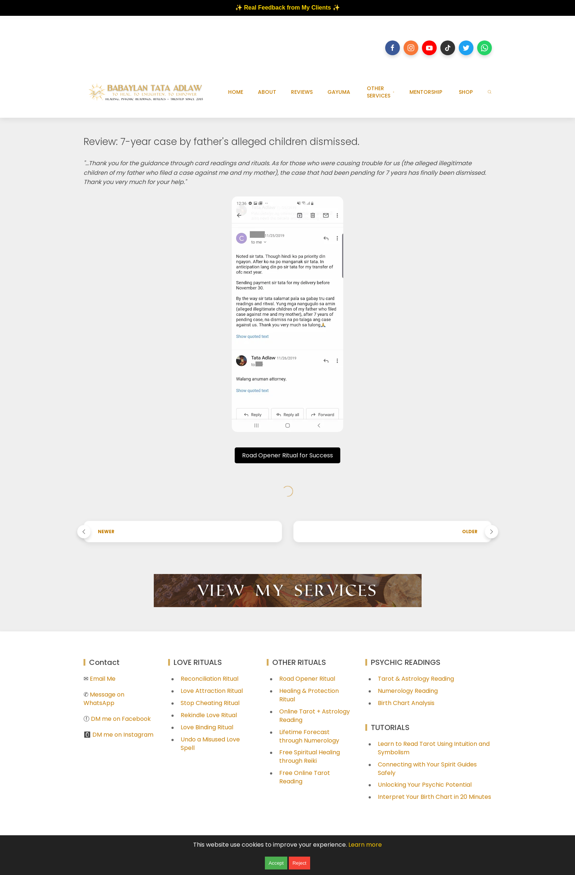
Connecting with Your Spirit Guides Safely (427, 768)
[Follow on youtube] (429, 47)
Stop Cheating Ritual (210, 703)
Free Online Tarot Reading (304, 777)
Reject (299, 863)
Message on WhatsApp (104, 698)
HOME (235, 92)
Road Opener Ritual (307, 678)
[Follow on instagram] (411, 47)
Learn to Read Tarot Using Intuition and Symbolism (434, 748)
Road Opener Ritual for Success (287, 455)
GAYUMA (338, 92)
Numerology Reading (408, 691)
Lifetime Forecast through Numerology (309, 736)
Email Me (103, 678)
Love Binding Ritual (207, 727)
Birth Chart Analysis (406, 703)
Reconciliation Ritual (209, 678)
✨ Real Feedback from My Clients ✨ (287, 7)
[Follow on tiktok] (447, 47)
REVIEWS (302, 92)
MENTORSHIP (425, 92)
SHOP (466, 92)
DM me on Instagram (122, 734)
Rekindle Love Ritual (209, 715)
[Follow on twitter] (466, 47)
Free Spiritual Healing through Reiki (309, 756)
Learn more (365, 844)
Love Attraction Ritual (212, 691)
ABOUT (267, 92)
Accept (276, 863)
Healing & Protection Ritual (309, 695)
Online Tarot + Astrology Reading (314, 715)
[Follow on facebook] (392, 47)
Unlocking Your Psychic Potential (425, 784)
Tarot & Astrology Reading (416, 678)
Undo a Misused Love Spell (210, 743)
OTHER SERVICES (381, 92)
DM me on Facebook (121, 719)
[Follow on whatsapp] (484, 47)
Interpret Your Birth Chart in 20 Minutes (434, 797)
